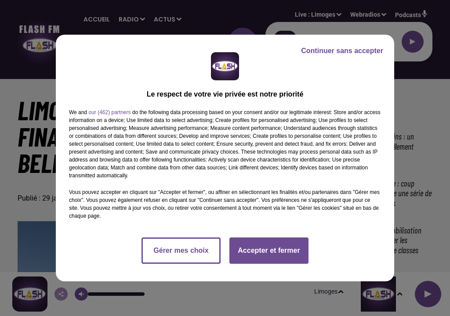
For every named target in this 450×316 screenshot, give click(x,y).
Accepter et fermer (269, 250)
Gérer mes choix (180, 250)
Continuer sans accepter (342, 50)
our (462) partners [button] (109, 112)
